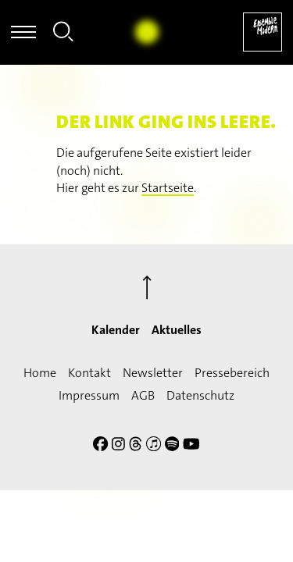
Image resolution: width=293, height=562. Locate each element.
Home (39, 373)
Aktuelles (177, 330)
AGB (143, 395)
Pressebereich (232, 373)
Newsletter (153, 373)
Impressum (89, 395)
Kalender (115, 330)
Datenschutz (200, 395)
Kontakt (89, 373)
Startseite (167, 188)
